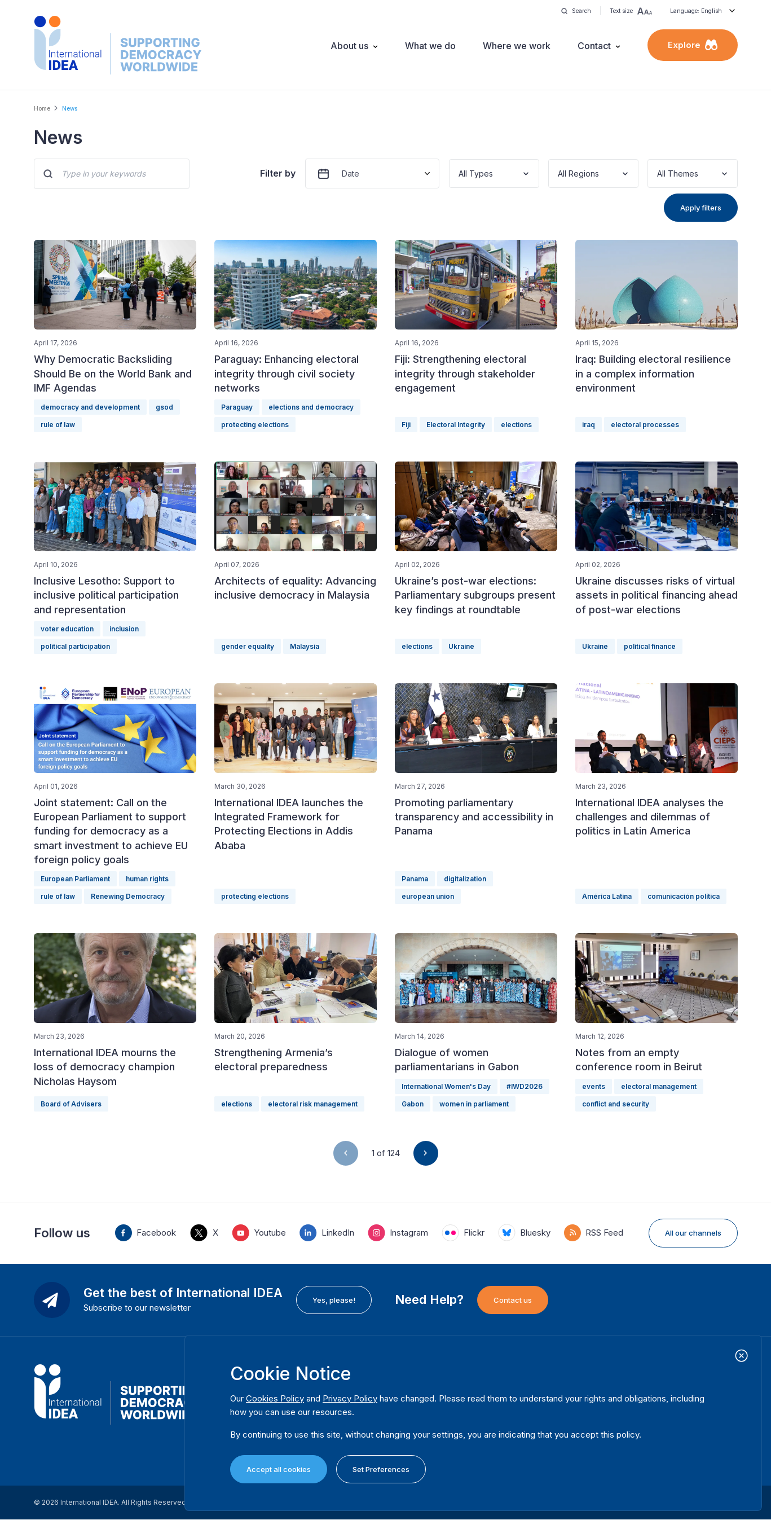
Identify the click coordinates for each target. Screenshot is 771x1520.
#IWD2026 (524, 1086)
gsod (164, 407)
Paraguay (237, 407)
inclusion (124, 629)
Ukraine (461, 646)
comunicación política (683, 896)
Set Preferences (381, 1469)
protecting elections (255, 424)
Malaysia (304, 646)
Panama (415, 879)
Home (42, 108)
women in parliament (474, 1104)
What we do (430, 45)
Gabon (413, 1104)
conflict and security (615, 1104)
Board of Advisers (71, 1104)
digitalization (465, 879)
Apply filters (700, 207)
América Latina (607, 896)
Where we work (516, 45)
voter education (67, 629)
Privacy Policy (350, 1398)
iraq (588, 424)
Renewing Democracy (128, 896)
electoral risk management (313, 1104)
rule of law (58, 424)
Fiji (406, 424)
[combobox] (460, 173)
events (593, 1086)
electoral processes (645, 424)
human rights (147, 879)
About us (349, 45)
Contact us (513, 1299)
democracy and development (90, 407)
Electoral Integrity (455, 424)
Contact (594, 45)
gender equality (247, 646)
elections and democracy (311, 407)
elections (516, 424)
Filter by (278, 173)
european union (428, 896)
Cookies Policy (275, 1398)
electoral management (659, 1086)
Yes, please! (333, 1299)
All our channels (693, 1232)
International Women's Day (446, 1086)
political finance (650, 646)
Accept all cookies (278, 1469)
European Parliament (75, 879)
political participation (75, 646)
